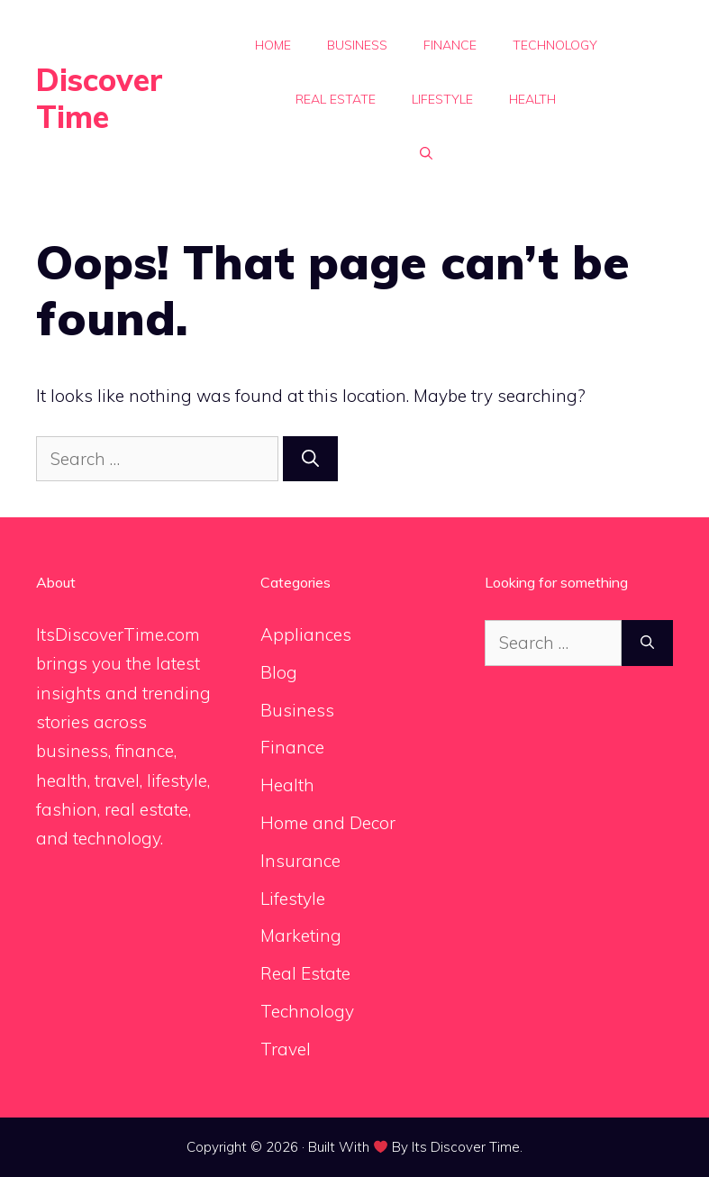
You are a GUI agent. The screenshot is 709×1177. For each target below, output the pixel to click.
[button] (426, 153)
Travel (285, 1049)
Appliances (305, 634)
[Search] (310, 459)
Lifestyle (442, 99)
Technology (555, 45)
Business (357, 45)
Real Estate (335, 99)
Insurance (300, 860)
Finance (450, 45)
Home (273, 45)
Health (532, 99)
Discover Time (99, 98)
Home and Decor (327, 823)
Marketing (300, 935)
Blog (278, 672)
